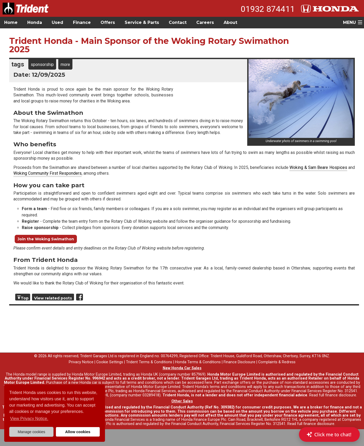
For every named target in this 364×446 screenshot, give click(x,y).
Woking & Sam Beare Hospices (318, 167)
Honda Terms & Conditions (198, 362)
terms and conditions (228, 387)
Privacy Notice (81, 362)
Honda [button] (34, 22)
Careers (205, 22)
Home (11, 22)
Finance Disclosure (239, 362)
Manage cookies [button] (31, 432)
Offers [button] (108, 22)
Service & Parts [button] (142, 22)
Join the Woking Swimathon (46, 239)
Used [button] (57, 22)
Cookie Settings (109, 362)
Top (25, 298)
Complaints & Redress (277, 362)
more (65, 64)
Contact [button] (178, 22)
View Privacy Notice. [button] (29, 418)
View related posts (53, 298)
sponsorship (42, 64)
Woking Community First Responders (47, 173)
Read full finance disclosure (332, 395)
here (208, 382)
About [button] (230, 22)
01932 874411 (268, 9)
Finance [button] (82, 22)
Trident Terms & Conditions (149, 362)
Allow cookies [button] (77, 432)
